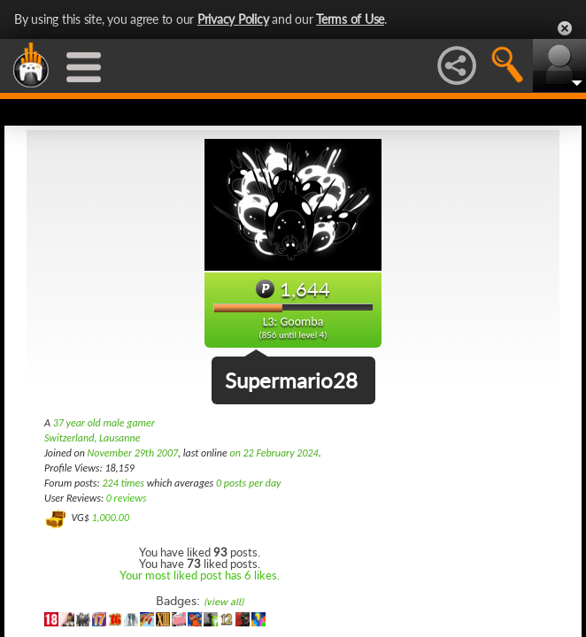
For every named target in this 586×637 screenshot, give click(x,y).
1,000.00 (110, 517)
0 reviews (126, 498)
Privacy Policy (233, 19)
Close (565, 28)
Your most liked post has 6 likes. (200, 575)
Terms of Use (350, 19)
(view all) (223, 602)
